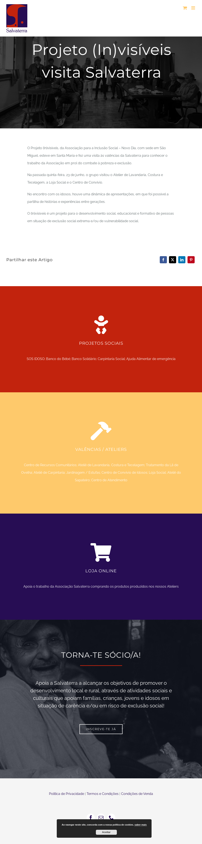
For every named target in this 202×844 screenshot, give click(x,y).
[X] (172, 259)
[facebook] (91, 818)
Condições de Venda (137, 794)
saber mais (141, 824)
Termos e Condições (103, 794)
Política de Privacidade (66, 794)
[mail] (101, 818)
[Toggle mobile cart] (185, 8)
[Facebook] (163, 259)
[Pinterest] (191, 259)
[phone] (111, 818)
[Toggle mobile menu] (193, 8)
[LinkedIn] (181, 259)
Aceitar (106, 832)
